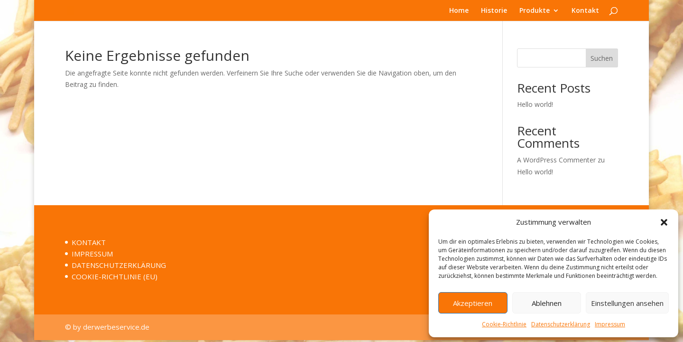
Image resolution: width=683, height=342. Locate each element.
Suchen (602, 58)
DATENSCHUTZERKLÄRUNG (119, 265)
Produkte (534, 11)
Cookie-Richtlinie (504, 324)
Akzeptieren (472, 303)
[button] (664, 222)
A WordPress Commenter (556, 159)
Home (459, 11)
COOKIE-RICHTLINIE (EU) (114, 276)
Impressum (610, 324)
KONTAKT (89, 242)
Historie (494, 11)
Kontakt (585, 11)
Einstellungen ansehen (627, 303)
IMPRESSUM (92, 253)
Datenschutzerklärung (560, 324)
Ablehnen (547, 303)
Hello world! (535, 104)
